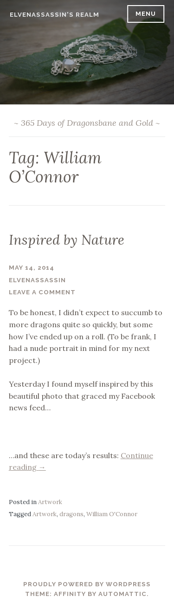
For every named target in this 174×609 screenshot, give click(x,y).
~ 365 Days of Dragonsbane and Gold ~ (87, 122)
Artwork (50, 502)
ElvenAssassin (37, 280)
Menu (145, 13)
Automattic (122, 593)
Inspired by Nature (66, 239)
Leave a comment (42, 292)
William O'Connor (111, 514)
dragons (71, 514)
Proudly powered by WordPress (87, 584)
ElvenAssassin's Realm (54, 14)
